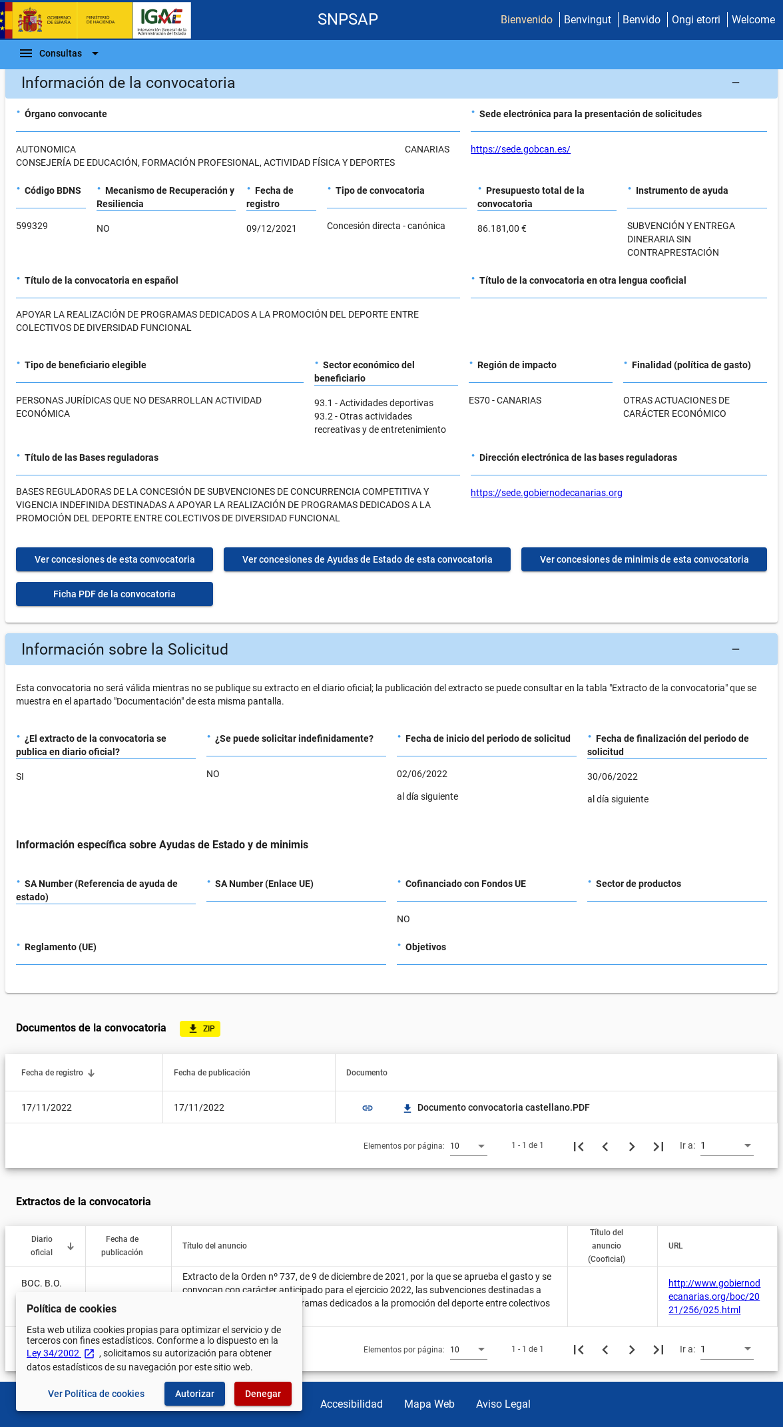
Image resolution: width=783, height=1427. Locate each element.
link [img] (368, 1108)
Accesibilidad (351, 1404)
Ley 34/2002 (61, 1353)
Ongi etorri (696, 19)
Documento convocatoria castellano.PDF (495, 1107)
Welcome (753, 19)
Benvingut (587, 19)
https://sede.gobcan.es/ (521, 149)
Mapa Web (429, 1404)
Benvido (641, 19)
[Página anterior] (605, 1145)
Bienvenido (527, 19)
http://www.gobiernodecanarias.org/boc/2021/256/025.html (714, 1296)
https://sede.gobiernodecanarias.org (547, 492)
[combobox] (468, 1145)
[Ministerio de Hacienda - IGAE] (102, 20)
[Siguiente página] (632, 1145)
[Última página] (658, 1145)
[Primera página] (578, 1145)
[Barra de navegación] (60, 53)
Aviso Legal (503, 1404)
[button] (391, 83)
